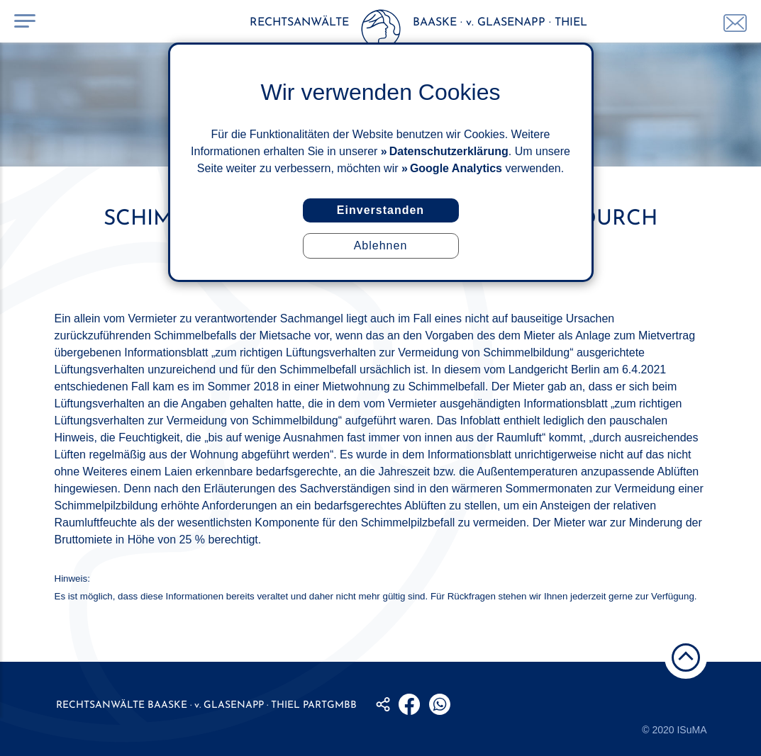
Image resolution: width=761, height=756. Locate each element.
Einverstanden (380, 210)
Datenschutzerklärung (449, 151)
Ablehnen (381, 245)
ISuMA (691, 729)
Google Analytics (456, 168)
